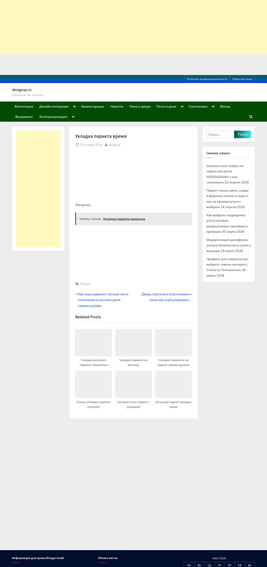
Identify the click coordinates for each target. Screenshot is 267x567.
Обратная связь (242, 79)
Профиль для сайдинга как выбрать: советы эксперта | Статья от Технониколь (227, 264)
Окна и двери (139, 106)
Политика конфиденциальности (207, 79)
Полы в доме (166, 106)
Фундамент (24, 117)
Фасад (225, 106)
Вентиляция (24, 106)
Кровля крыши (92, 106)
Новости (116, 106)
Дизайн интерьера (54, 106)
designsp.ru (21, 89)
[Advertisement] (116, 27)
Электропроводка (53, 117)
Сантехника (198, 106)
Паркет (85, 284)
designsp (114, 144)
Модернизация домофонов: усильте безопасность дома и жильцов (228, 245)
